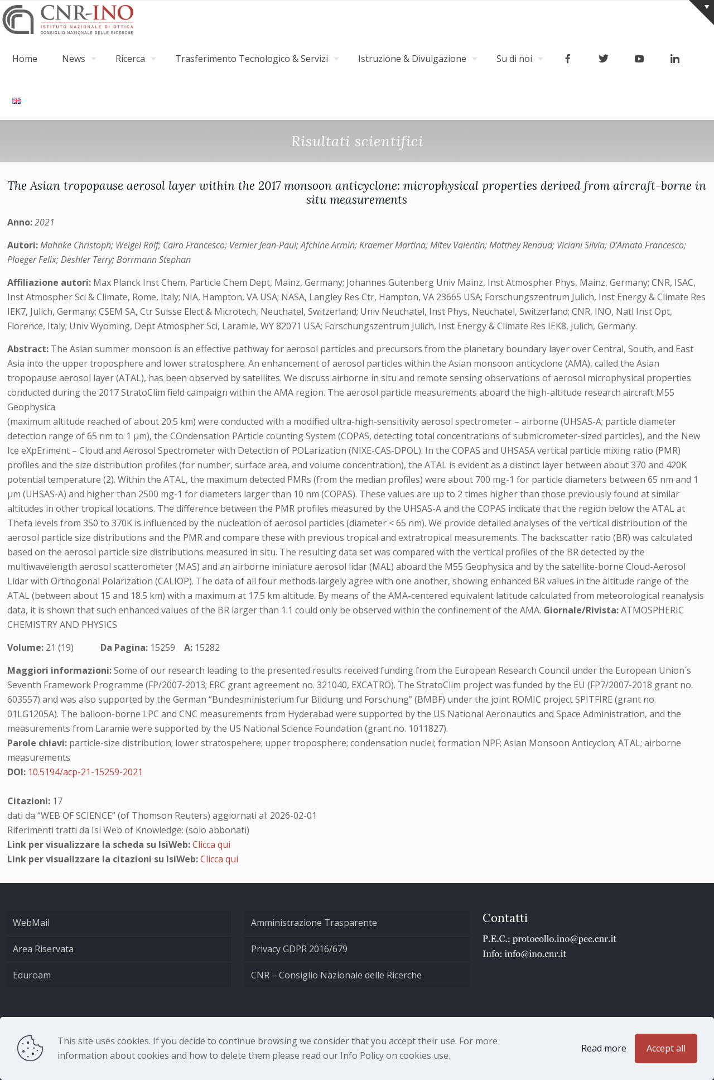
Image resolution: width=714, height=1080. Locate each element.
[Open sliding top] (701, 12)
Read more (603, 1048)
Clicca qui (211, 844)
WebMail (31, 922)
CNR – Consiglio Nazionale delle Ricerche (336, 975)
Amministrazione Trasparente (314, 922)
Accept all (666, 1048)
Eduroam (32, 975)
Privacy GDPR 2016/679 (299, 949)
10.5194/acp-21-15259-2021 (85, 772)
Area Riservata (43, 949)
